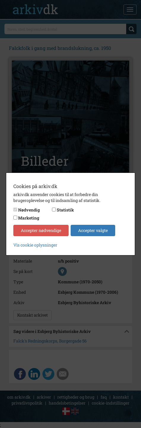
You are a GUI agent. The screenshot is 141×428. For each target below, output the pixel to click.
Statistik (65, 210)
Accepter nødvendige (41, 230)
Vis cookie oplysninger (35, 245)
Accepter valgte (93, 230)
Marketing (28, 218)
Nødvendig (29, 210)
